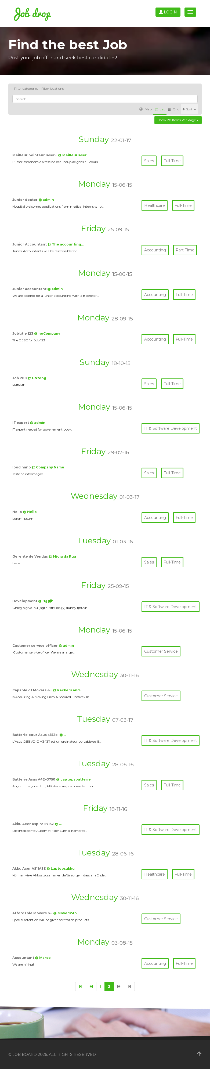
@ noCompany (47, 333)
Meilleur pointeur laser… (35, 155)
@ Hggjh (45, 601)
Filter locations (52, 88)
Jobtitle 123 (23, 333)
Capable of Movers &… (32, 690)
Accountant (23, 958)
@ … (62, 735)
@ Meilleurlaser (72, 155)
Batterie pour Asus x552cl (35, 735)
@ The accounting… (66, 244)
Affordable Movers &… (32, 913)
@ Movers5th (65, 913)
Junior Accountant (30, 244)
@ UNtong (37, 378)
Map (145, 109)
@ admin (46, 200)
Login (168, 12)
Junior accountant (29, 289)
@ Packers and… (67, 690)
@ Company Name (48, 467)
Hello (17, 512)
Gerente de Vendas (30, 556)
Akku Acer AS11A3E (29, 868)
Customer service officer (35, 646)
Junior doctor (25, 200)
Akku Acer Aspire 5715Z (33, 824)
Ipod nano (22, 467)
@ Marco (43, 958)
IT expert (21, 423)
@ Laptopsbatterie (73, 779)
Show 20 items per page (178, 120)
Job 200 (20, 378)
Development (25, 601)
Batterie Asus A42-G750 (34, 779)
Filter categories (26, 88)
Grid (173, 109)
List (160, 109)
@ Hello (30, 512)
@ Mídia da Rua (62, 556)
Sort (189, 109)
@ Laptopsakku (60, 868)
